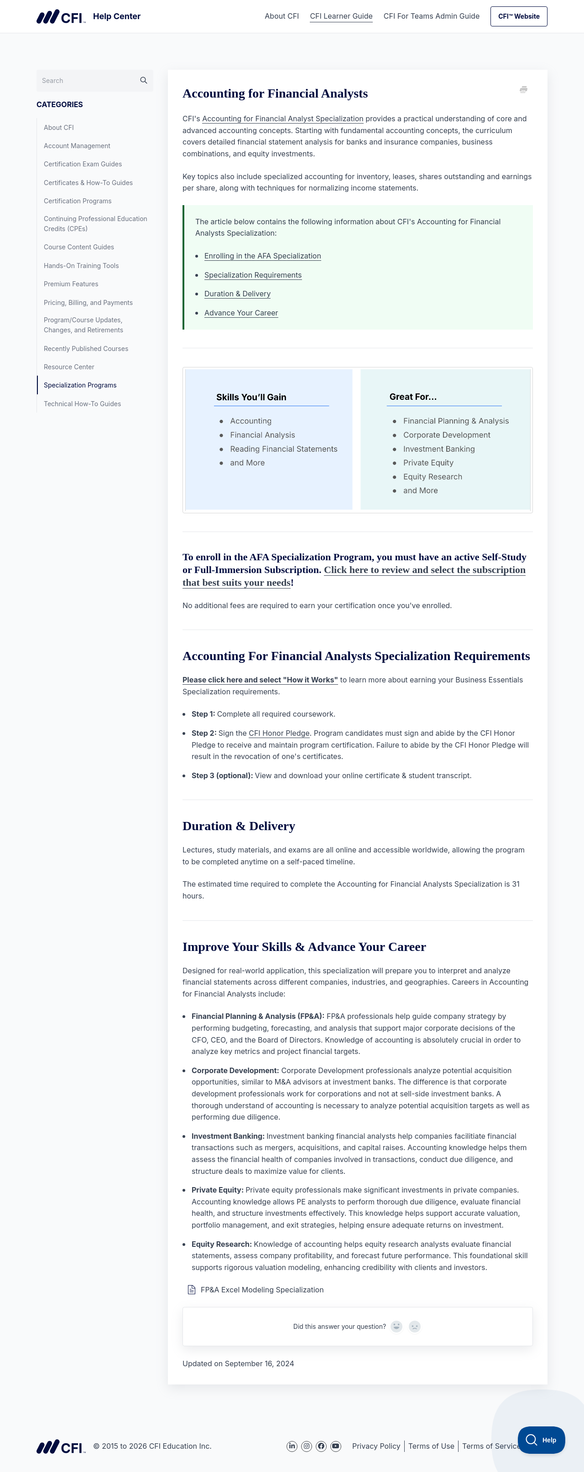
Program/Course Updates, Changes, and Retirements (83, 325)
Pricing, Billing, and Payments (88, 302)
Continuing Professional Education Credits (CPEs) (95, 223)
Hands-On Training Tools (81, 265)
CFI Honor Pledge (279, 733)
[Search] (94, 81)
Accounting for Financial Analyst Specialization (283, 118)
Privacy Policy (376, 1446)
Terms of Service (491, 1446)
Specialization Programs (80, 385)
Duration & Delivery (237, 293)
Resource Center (69, 367)
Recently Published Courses (86, 348)
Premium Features (71, 284)
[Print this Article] (523, 90)
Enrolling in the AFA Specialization (262, 255)
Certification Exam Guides (83, 164)
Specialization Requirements (253, 274)
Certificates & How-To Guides (88, 182)
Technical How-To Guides (82, 404)
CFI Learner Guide (341, 16)
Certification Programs (78, 201)
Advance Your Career (241, 312)
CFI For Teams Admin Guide (432, 16)
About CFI (282, 16)
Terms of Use (431, 1446)
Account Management (77, 146)
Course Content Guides (79, 247)
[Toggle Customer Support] (542, 1440)
